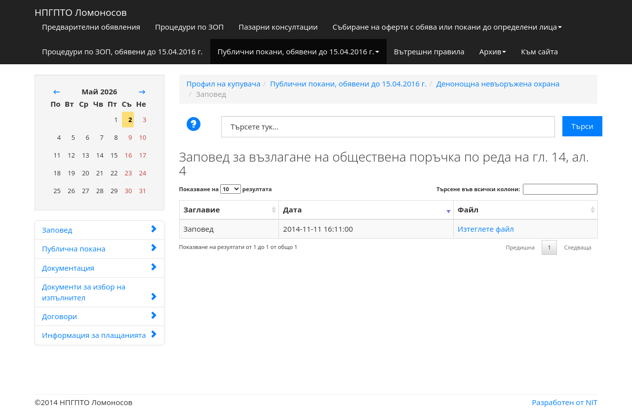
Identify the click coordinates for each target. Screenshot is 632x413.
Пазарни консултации (277, 27)
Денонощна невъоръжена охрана (498, 83)
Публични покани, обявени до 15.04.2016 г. (298, 51)
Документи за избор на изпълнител (99, 292)
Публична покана (99, 248)
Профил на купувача (224, 83)
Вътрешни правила (429, 51)
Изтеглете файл (486, 229)
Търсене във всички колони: (516, 189)
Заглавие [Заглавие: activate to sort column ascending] (202, 209)
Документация (99, 268)
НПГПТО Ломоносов (81, 10)
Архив (493, 51)
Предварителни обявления (91, 27)
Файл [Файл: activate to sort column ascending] (468, 209)
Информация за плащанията (99, 335)
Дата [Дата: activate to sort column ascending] (292, 209)
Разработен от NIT (564, 402)
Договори (99, 316)
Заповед (99, 230)
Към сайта (539, 51)
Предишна (520, 247)
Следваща (577, 247)
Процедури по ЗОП (189, 27)
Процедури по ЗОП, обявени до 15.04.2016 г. (122, 51)
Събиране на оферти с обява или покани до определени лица (447, 27)
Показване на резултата (225, 189)
